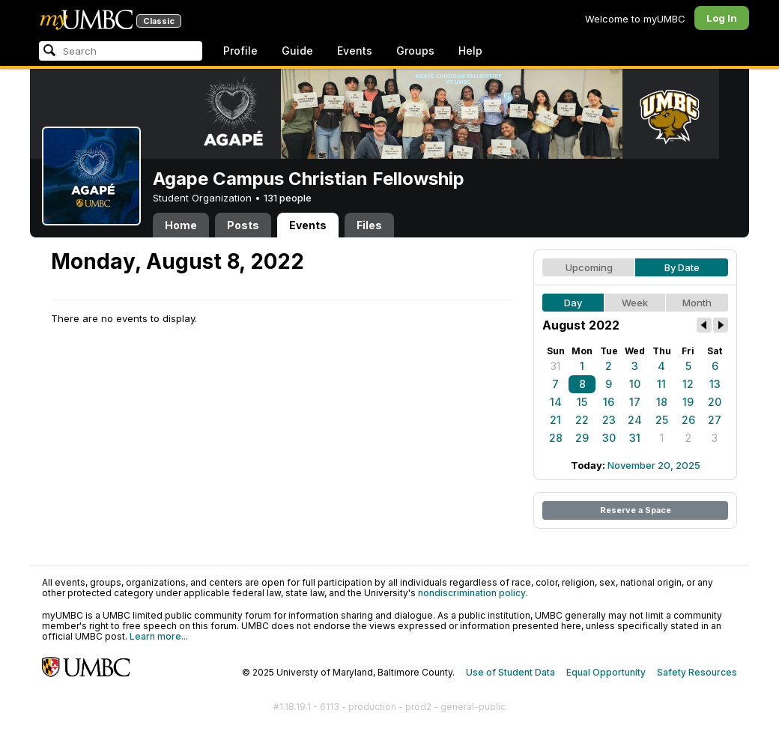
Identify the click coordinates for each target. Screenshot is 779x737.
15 (582, 401)
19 (688, 401)
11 (661, 383)
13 (715, 383)
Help (470, 50)
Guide (297, 50)
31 (555, 366)
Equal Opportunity (606, 672)
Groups (415, 50)
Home (181, 225)
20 (714, 401)
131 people (288, 198)
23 (609, 419)
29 (582, 437)
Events (354, 50)
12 (688, 383)
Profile (240, 50)
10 (634, 383)
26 (688, 419)
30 (609, 437)
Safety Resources (697, 672)
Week (635, 303)
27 (714, 419)
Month (697, 303)
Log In (721, 18)
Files (369, 225)
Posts (243, 225)
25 (661, 419)
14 (556, 401)
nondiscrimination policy (472, 592)
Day (573, 303)
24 (635, 419)
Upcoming (589, 267)
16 (608, 401)
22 (582, 419)
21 (555, 419)
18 (661, 401)
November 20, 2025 (653, 465)
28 (556, 437)
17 (634, 401)
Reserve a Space (635, 510)
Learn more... (159, 636)
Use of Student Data (510, 672)
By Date (682, 267)
